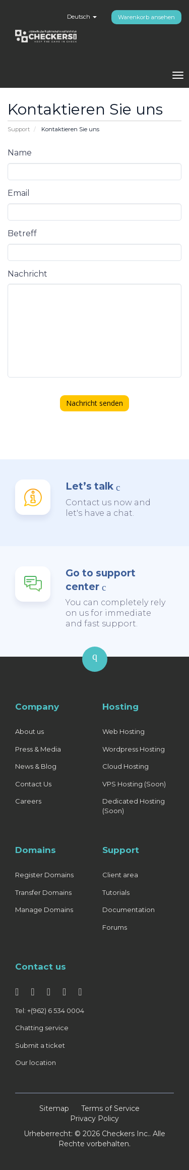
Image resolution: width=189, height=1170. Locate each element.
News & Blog (35, 766)
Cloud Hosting (125, 766)
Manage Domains (44, 910)
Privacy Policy (94, 1118)
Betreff (22, 233)
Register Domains (44, 875)
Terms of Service (110, 1108)
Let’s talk (89, 486)
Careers (28, 801)
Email (19, 193)
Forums (114, 927)
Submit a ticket (40, 1045)
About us (29, 731)
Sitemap (54, 1108)
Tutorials (116, 892)
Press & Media (38, 749)
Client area (120, 875)
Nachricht (27, 274)
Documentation (128, 910)
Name (20, 152)
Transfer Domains (43, 892)
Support (19, 129)
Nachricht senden (94, 403)
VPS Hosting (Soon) (134, 784)
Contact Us (33, 784)
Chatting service (42, 1028)
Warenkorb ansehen (146, 17)
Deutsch (82, 16)
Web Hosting (123, 731)
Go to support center (101, 580)
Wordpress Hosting (133, 749)
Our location (35, 1062)
